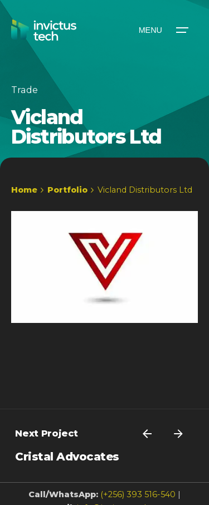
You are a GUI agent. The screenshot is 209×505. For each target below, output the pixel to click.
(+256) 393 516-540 (138, 494)
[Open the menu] (163, 30)
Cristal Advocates (67, 456)
